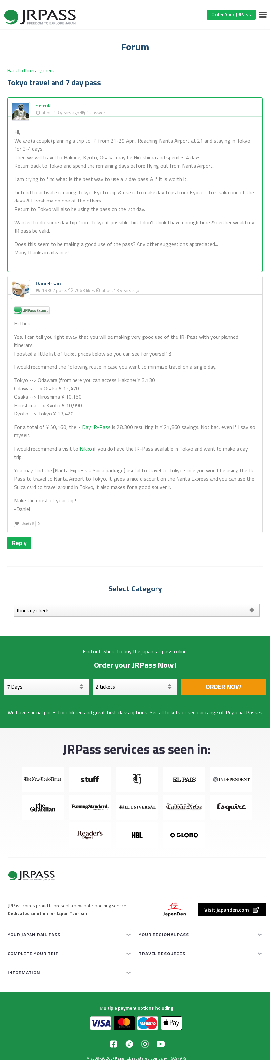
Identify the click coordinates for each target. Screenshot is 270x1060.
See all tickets (165, 712)
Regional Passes (244, 712)
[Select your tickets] (135, 687)
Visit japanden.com (232, 910)
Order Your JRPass (231, 14)
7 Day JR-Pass (94, 427)
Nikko (86, 449)
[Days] (46, 687)
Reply (19, 542)
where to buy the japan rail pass (137, 651)
